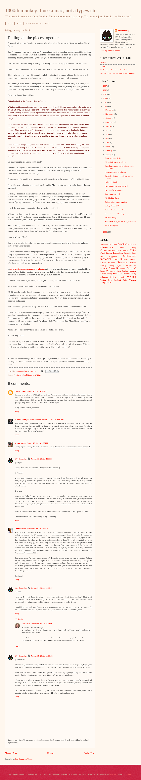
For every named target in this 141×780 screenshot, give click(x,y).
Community (105, 250)
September (109, 122)
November (109, 114)
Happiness (113, 256)
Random (125, 271)
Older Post (89, 753)
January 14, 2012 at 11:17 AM (42, 588)
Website (103, 63)
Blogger (129, 774)
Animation (104, 244)
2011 (105, 232)
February (109, 151)
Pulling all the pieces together (116, 202)
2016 (105, 90)
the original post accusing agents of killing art (27, 269)
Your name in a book (112, 194)
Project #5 (122, 268)
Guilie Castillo (20, 529)
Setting (109, 274)
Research (103, 274)
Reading (132, 271)
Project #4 (113, 268)
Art (15, 375)
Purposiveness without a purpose (117, 214)
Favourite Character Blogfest (115, 172)
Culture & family (111, 182)
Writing (38, 375)
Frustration (118, 253)
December (109, 110)
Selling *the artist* (112, 206)
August (108, 126)
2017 (105, 86)
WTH (110, 283)
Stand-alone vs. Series (113, 158)
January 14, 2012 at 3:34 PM (41, 624)
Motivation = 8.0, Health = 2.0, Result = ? (120, 222)
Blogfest (133, 244)
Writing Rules (121, 280)
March (108, 147)
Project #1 (120, 266)
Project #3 (104, 268)
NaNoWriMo (106, 259)
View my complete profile (110, 51)
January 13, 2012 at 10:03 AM (53, 420)
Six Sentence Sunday (127, 274)
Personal (122, 262)
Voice (123, 277)
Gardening (127, 253)
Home (10, 23)
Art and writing (110, 218)
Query (118, 271)
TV (119, 277)
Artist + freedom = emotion (115, 210)
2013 (105, 102)
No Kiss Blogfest (111, 226)
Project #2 (131, 265)
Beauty (19, 375)
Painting (133, 259)
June (107, 134)
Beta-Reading (124, 244)
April (107, 143)
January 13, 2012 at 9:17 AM (37, 391)
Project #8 (112, 271)
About (19, 23)
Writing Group (106, 280)
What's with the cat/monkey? (37, 23)
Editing (133, 250)
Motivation (129, 256)
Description (116, 250)
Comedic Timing (127, 248)
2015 (105, 94)
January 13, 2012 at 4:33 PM (41, 459)
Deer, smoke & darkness (114, 190)
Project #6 (131, 268)
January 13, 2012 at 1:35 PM (37, 443)
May (107, 139)
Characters (106, 247)
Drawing (125, 250)
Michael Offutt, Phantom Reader (28, 420)
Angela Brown (20, 391)
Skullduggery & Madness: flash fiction (114, 70)
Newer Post (11, 753)
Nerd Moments (28, 375)
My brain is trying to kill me (115, 162)
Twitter (103, 66)
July (107, 130)
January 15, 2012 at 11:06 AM (42, 656)
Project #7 (104, 271)
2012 (105, 106)
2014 (105, 98)
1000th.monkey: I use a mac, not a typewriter (51, 10)
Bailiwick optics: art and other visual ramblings (117, 73)
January (108, 155)
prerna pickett (20, 443)
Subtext (113, 277)
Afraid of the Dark (111, 198)
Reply (17, 411)
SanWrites (26, 624)
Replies (20, 619)
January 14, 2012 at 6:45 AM (37, 529)
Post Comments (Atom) (23, 759)
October (108, 118)
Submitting (104, 277)
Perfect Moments (107, 263)
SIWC (115, 273)
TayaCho (112, 774)
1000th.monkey (21, 459)
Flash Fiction (106, 253)
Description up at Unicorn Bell (116, 186)
